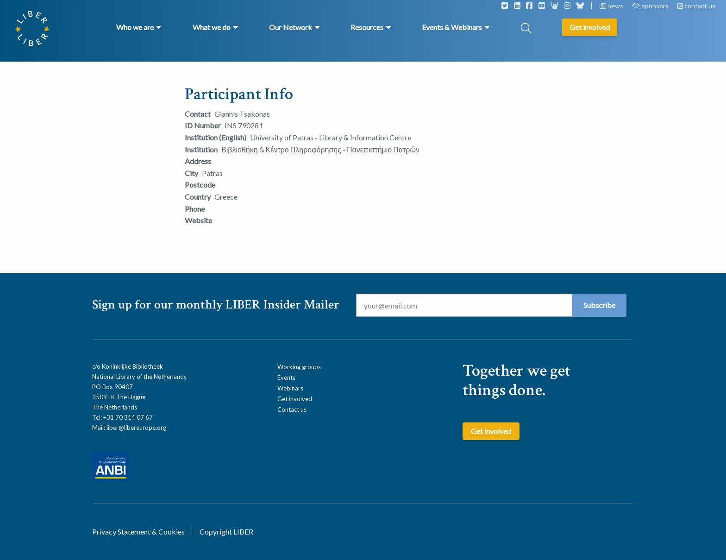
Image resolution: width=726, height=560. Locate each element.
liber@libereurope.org (136, 427)
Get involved (294, 399)
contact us (696, 6)
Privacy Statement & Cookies (138, 531)
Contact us (292, 409)
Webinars (290, 388)
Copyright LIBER (226, 531)
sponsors (651, 6)
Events (286, 377)
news (612, 6)
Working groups (299, 367)
